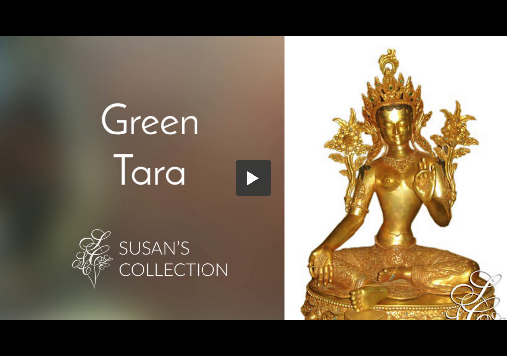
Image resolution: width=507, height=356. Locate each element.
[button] (253, 178)
